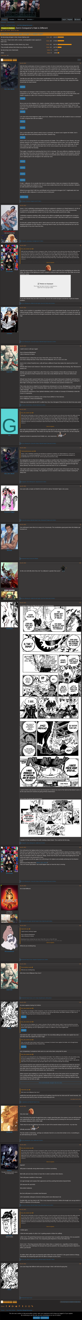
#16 (79, 998)
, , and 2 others (36, 955)
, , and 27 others (33, 241)
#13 (79, 881)
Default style (5, 1310)
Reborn (10, 1166)
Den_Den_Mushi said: (27, 248)
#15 (79, 960)
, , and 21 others (35, 483)
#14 (79, 921)
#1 (79, 63)
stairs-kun (10, 1231)
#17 (79, 1102)
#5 (79, 346)
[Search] (77, 19)
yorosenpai (10, 271)
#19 (79, 1205)
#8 (79, 488)
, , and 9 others (38, 917)
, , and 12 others (38, 1201)
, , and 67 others (32, 201)
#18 (79, 1140)
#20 (79, 1259)
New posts (3, 22)
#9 (79, 526)
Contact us (55, 1310)
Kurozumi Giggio (10, 513)
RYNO (10, 1024)
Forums (4, 19)
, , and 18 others (39, 303)
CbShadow (10, 630)
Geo (10, 437)
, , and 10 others (40, 877)
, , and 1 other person (37, 994)
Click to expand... (50, 262)
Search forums (11, 22)
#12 (79, 843)
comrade (10, 333)
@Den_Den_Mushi (42, 858)
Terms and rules (63, 1310)
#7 (79, 449)
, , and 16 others (40, 445)
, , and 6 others (40, 522)
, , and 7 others (39, 1255)
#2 (79, 205)
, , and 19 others (34, 839)
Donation (11, 19)
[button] (15, 19)
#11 (79, 604)
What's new (21, 19)
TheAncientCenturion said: (28, 453)
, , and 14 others (34, 406)
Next (14, 59)
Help (77, 1310)
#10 (79, 564)
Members (30, 19)
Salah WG (10, 372)
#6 (79, 411)
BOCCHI (10, 552)
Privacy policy (71, 1310)
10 (11, 59)
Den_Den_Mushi (6, 30)
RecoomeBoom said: (27, 963)
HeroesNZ (10, 1128)
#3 (79, 245)
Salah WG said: (26, 925)
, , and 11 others (40, 341)
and (31, 560)
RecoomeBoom (10, 947)
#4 (79, 307)
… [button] (8, 59)
